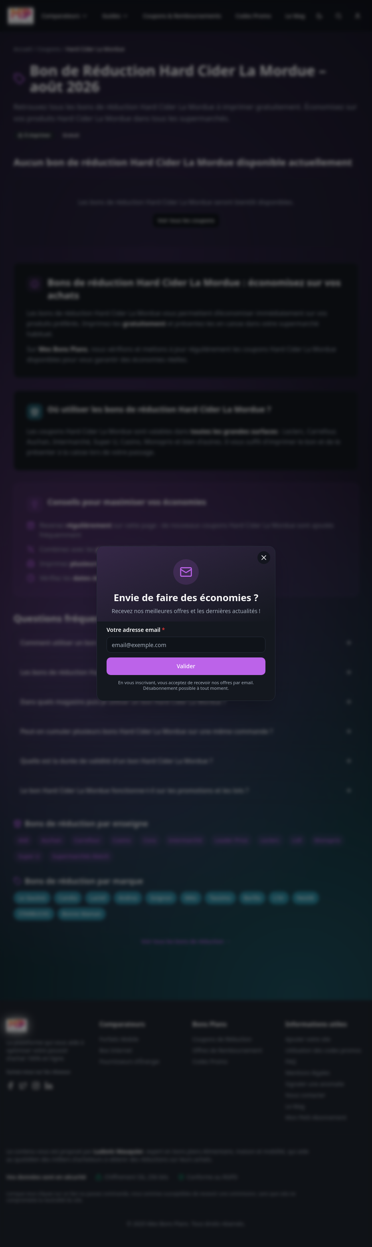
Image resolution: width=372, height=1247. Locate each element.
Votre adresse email (136, 629)
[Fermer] (263, 557)
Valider (186, 666)
